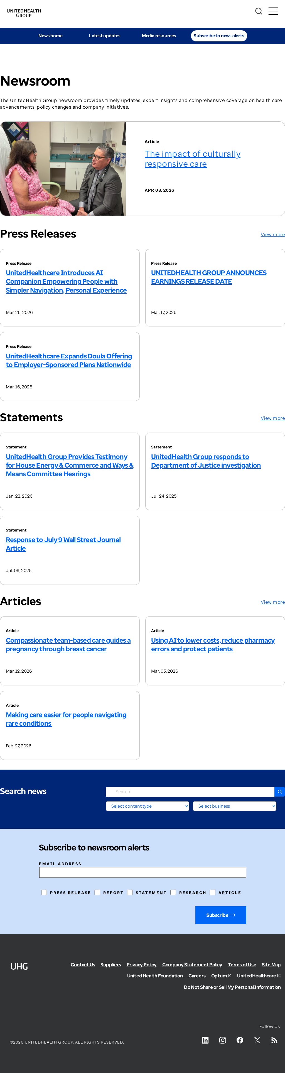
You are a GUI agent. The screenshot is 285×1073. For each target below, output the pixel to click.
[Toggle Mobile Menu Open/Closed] (273, 11)
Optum (219, 975)
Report (113, 892)
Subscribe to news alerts (219, 36)
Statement (151, 892)
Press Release (70, 892)
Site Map (271, 964)
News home (50, 36)
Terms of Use (242, 964)
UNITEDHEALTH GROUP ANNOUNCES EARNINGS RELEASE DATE (209, 277)
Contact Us (83, 964)
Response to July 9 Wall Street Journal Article (63, 544)
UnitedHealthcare (256, 975)
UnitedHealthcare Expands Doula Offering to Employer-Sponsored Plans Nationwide (69, 360)
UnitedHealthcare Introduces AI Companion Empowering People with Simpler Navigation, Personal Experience (66, 281)
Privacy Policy (142, 964)
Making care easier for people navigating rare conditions (66, 719)
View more (273, 234)
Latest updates (105, 36)
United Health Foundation (155, 975)
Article (230, 892)
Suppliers (110, 964)
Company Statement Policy (192, 964)
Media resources (159, 36)
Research (193, 892)
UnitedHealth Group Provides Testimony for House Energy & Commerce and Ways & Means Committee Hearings (69, 465)
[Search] (259, 11)
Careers (197, 975)
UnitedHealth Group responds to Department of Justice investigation (206, 461)
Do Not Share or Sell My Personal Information (232, 987)
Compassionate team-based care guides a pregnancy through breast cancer (68, 644)
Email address (60, 863)
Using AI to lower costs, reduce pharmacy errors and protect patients (213, 644)
